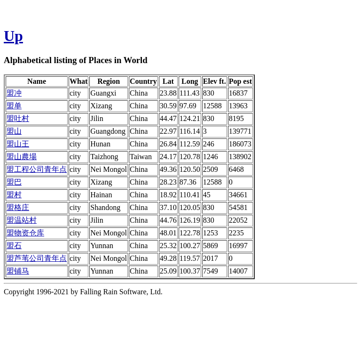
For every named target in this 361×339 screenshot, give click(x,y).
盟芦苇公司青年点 (37, 258)
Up (13, 35)
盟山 (14, 131)
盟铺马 (18, 271)
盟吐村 (18, 118)
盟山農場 (22, 157)
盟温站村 (22, 220)
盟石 (14, 246)
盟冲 (14, 93)
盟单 (14, 106)
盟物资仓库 (25, 233)
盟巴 (14, 182)
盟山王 (18, 144)
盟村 (14, 195)
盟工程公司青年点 (37, 169)
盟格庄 (18, 207)
